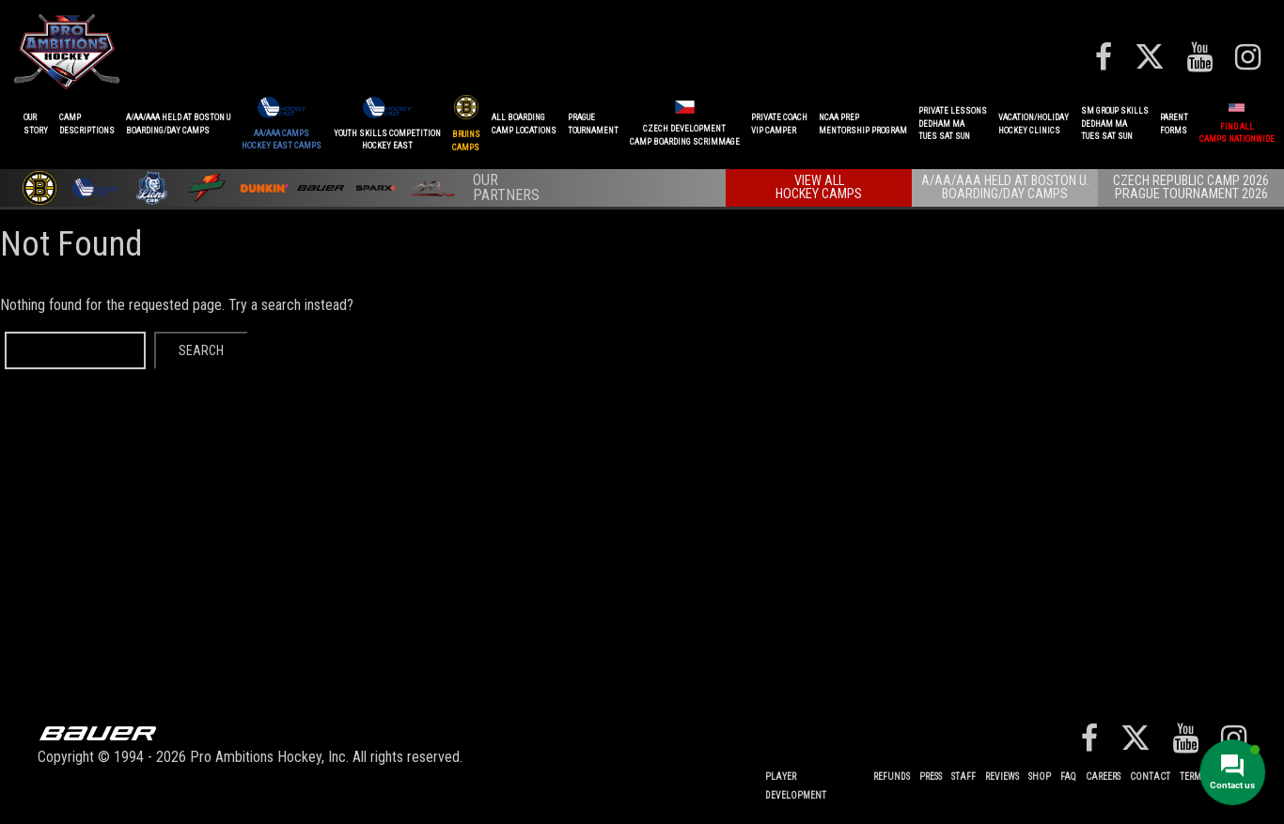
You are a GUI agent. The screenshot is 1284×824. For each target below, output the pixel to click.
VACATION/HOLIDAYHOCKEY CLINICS (1033, 124)
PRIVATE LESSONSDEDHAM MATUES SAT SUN (952, 123)
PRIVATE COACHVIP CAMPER (779, 124)
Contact (1150, 776)
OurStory (35, 124)
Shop (1039, 776)
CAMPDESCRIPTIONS (87, 124)
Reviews (1002, 776)
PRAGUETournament (593, 124)
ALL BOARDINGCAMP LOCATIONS (524, 124)
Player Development (795, 786)
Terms (1192, 776)
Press (930, 776)
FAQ (1068, 776)
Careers (1103, 776)
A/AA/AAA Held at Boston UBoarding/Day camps (178, 124)
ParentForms (1174, 124)
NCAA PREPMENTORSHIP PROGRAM (863, 124)
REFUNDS (891, 776)
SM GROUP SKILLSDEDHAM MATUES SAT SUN (1115, 123)
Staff (963, 776)
